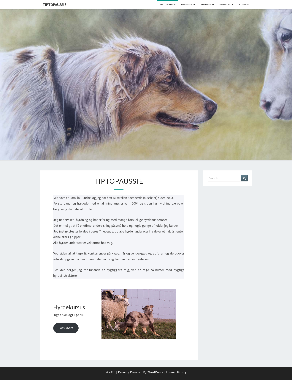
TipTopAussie (54, 4)
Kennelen (225, 4)
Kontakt (244, 4)
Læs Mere (66, 328)
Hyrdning (186, 4)
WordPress (155, 372)
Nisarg (182, 372)
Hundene (206, 4)
